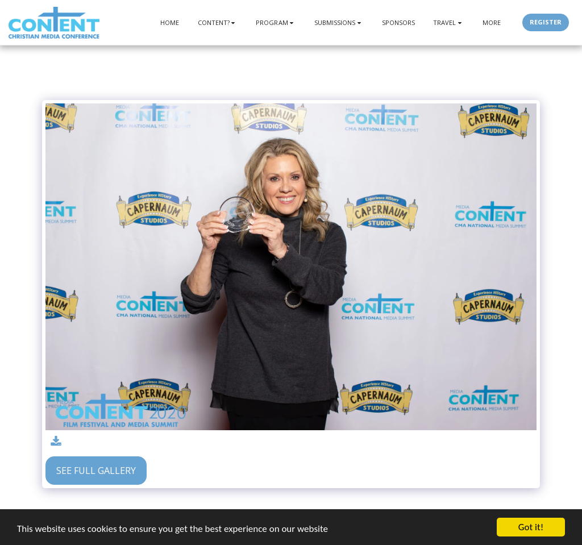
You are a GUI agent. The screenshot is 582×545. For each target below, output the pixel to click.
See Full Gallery (96, 470)
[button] (218, 22)
